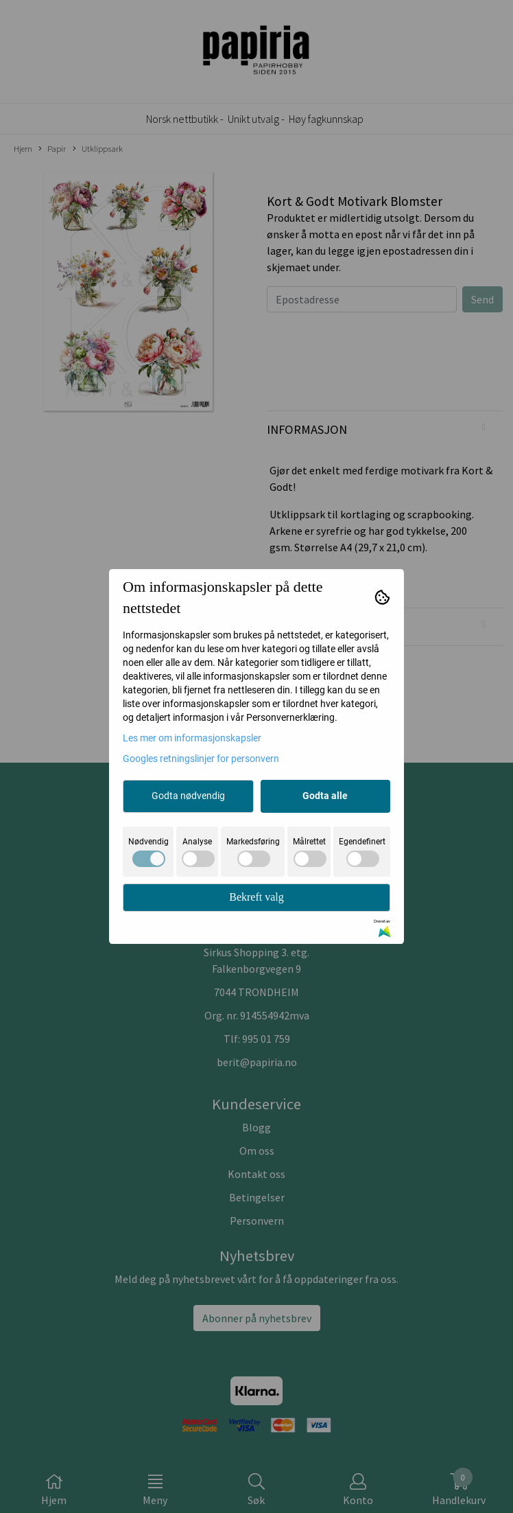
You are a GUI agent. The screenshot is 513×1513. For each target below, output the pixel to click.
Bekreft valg (256, 897)
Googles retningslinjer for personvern (201, 758)
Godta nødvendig (188, 795)
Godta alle (325, 795)
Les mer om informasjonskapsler (192, 737)
